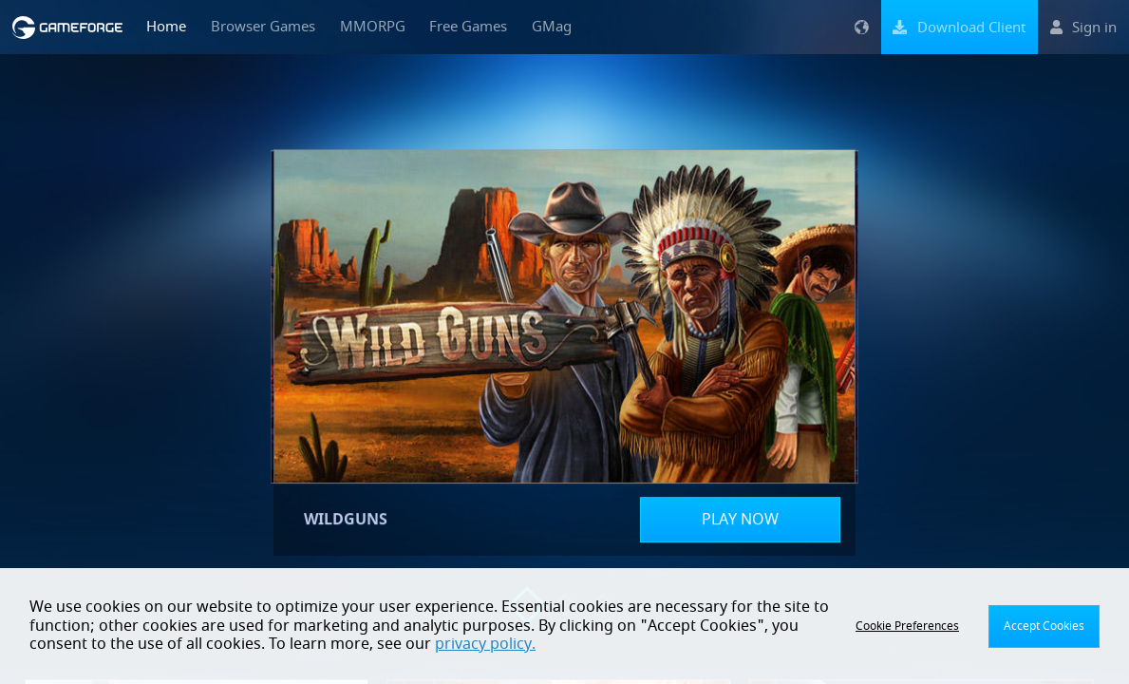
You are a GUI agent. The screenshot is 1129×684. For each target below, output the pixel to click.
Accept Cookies (1044, 626)
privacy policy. (485, 644)
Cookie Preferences (907, 626)
